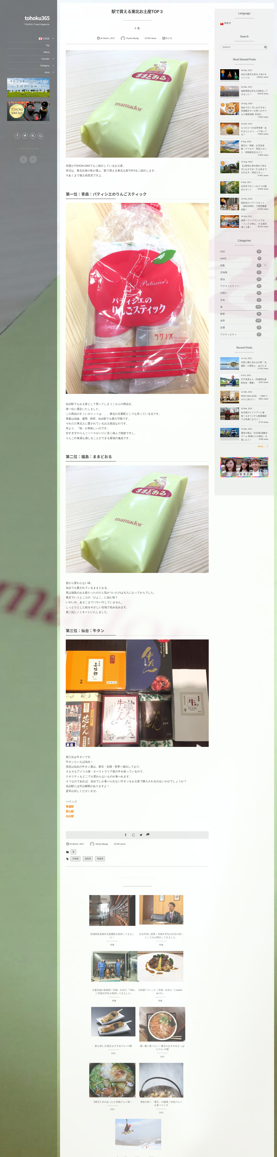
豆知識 (240, 272)
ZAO (240, 252)
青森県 (101, 857)
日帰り (240, 293)
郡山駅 (70, 809)
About (47, 52)
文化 (240, 300)
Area (47, 72)
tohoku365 (37, 18)
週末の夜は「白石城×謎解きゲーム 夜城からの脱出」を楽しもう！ (254, 436)
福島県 (88, 857)
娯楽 (240, 314)
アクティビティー (240, 286)
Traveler (46, 58)
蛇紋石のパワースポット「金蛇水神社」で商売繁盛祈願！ (253, 206)
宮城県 (76, 857)
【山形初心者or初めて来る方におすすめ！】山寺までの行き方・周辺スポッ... (254, 169)
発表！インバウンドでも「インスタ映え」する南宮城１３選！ (254, 223)
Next (204, 1071)
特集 (240, 265)
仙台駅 (70, 814)
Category (45, 65)
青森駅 (70, 804)
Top (48, 45)
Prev (71, 1071)
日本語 (44, 38)
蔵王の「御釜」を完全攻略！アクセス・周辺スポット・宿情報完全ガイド (254, 149)
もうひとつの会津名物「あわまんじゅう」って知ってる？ (254, 131)
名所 (240, 321)
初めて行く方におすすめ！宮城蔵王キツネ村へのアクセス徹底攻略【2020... (254, 111)
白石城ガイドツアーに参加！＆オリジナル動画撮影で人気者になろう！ (254, 416)
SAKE (240, 258)
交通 (240, 327)
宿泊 (240, 279)
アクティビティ (240, 334)
